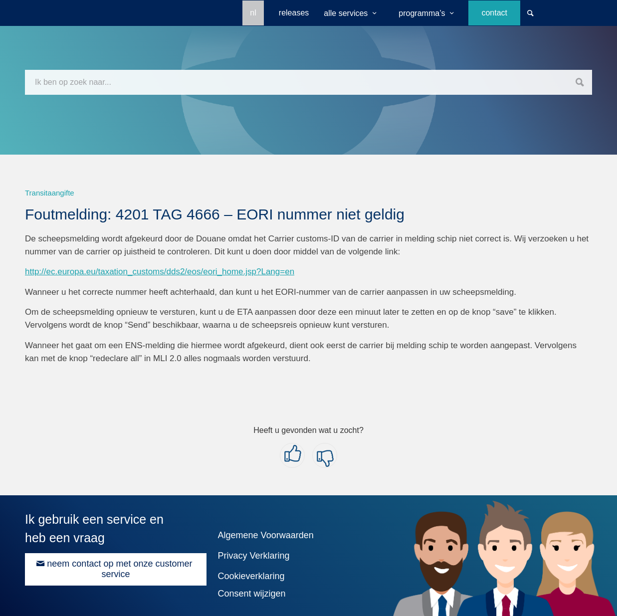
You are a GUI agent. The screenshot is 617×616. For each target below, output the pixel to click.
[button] (292, 455)
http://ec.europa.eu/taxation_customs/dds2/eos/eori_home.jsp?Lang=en (159, 271)
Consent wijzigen (252, 594)
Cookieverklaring (251, 576)
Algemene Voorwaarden (266, 535)
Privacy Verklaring (254, 556)
